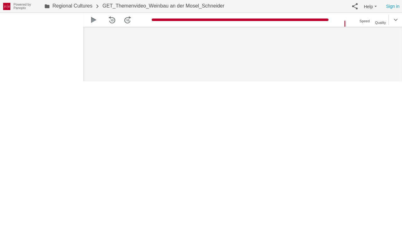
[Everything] (6, 5)
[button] (355, 6)
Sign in (392, 6)
